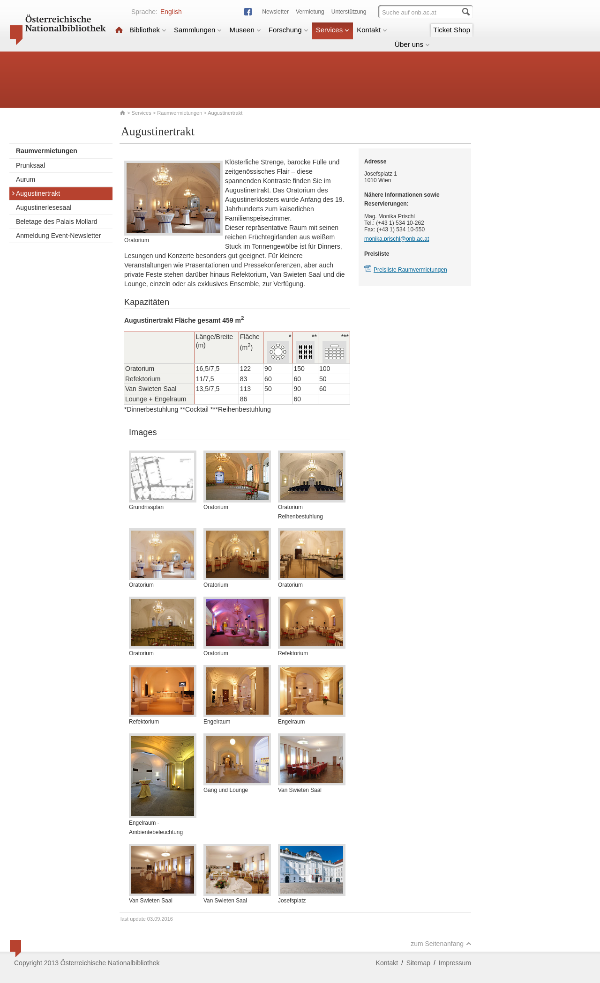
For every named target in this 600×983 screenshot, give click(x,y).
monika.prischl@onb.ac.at (396, 239)
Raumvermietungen (179, 113)
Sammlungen (198, 30)
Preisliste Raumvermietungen (410, 269)
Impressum (455, 963)
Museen (245, 30)
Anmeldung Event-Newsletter (58, 235)
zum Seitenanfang (441, 943)
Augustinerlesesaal (43, 207)
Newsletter (275, 11)
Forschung (288, 30)
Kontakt (372, 30)
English (171, 11)
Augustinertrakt (35, 193)
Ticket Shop (451, 30)
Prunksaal (30, 165)
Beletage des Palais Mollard (57, 221)
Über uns (412, 44)
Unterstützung (349, 11)
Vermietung (310, 11)
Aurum (25, 179)
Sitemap (418, 963)
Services (333, 30)
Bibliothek (147, 30)
